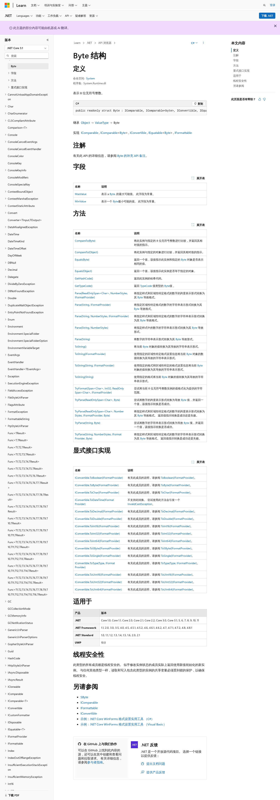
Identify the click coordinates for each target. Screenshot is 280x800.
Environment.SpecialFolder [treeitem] (23, 333)
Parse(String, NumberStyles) (91, 327)
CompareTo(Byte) (85, 240)
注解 (236, 55)
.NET (89, 43)
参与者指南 (95, 762)
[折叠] (48, 39)
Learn (77, 43)
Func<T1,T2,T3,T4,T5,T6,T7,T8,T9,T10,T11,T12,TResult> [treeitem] (28, 544)
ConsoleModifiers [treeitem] (18, 177)
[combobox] (27, 48)
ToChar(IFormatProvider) (175, 492)
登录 (272, 5)
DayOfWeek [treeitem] (15, 255)
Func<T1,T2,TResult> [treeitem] (20, 447)
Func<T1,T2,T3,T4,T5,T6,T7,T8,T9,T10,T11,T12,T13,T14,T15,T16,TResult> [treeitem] (28, 592)
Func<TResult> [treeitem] (17, 433)
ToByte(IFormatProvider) (175, 485)
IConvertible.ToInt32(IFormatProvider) (97, 533)
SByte (84, 697)
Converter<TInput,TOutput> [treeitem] (25, 220)
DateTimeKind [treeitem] (16, 241)
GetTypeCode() (83, 286)
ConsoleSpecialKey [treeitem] (19, 184)
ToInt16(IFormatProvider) (175, 526)
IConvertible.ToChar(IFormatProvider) (97, 492)
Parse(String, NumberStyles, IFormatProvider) (102, 316)
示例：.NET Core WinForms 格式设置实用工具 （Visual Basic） (123, 724)
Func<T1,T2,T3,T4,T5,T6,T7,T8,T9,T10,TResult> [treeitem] (28, 520)
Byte (123, 133)
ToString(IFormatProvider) (90, 354)
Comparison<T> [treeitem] (17, 127)
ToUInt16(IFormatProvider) (176, 574)
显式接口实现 (241, 70)
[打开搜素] (264, 5)
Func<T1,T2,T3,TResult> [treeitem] (22, 454)
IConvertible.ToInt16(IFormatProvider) (97, 526)
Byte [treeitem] (13, 66)
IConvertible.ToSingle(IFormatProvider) (98, 556)
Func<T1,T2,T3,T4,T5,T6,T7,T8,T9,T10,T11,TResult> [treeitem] (28, 532)
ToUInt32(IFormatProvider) (177, 582)
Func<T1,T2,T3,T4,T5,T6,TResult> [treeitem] (27, 476)
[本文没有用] (264, 99)
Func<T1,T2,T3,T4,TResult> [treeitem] (23, 461)
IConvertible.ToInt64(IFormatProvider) (97, 541)
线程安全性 (240, 81)
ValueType (101, 122)
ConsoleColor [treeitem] (16, 156)
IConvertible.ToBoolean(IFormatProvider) (99, 477)
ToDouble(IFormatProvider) (177, 519)
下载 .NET (267, 16)
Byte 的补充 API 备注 (131, 156)
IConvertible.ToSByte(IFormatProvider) (97, 548)
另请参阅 (238, 86)
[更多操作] (203, 43)
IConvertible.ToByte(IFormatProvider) (97, 485)
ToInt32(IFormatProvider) (176, 533)
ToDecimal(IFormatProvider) (177, 511)
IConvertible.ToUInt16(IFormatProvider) (98, 574)
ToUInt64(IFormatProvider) (177, 589)
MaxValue (80, 194)
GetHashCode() (84, 278)
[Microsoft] (7, 5)
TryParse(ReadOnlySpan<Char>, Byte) (97, 400)
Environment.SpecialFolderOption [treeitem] (28, 340)
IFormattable (183, 133)
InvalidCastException (140, 504)
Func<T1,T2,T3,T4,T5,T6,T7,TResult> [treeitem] (28, 485)
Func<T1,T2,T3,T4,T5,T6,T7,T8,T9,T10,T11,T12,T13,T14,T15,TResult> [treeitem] (28, 580)
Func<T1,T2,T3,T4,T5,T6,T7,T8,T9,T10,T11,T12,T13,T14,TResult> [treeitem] (28, 568)
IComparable (89, 133)
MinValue (80, 201)
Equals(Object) (83, 271)
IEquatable (155, 133)
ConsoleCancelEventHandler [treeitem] (24, 149)
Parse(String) (82, 339)
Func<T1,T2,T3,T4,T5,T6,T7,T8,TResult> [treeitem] (28, 497)
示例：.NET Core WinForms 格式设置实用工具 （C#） (117, 719)
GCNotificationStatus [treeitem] (20, 623)
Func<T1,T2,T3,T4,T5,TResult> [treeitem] (25, 468)
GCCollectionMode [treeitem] (19, 608)
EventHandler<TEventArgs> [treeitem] (24, 369)
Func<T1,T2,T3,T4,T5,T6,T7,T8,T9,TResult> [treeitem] (28, 509)
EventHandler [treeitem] (16, 362)
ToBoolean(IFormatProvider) (177, 477)
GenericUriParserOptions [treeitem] (22, 637)
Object (85, 122)
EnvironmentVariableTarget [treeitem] (23, 348)
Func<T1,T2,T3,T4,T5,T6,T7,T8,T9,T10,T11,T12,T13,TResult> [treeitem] (28, 556)
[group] (140, 111)
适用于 (237, 75)
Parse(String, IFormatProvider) (93, 304)
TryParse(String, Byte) (87, 423)
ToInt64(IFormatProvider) (176, 541)
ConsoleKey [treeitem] (15, 163)
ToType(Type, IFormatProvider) (179, 563)
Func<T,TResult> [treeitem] (18, 440)
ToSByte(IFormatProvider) (176, 548)
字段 (236, 60)
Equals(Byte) (82, 259)
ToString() (80, 346)
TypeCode (146, 286)
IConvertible (138, 133)
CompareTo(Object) (86, 252)
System (90, 78)
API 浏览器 (104, 43)
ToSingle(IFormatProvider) (176, 556)
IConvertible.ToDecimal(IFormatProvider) (99, 511)
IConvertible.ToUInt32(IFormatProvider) (98, 582)
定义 (236, 50)
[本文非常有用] (259, 99)
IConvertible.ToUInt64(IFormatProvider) (98, 589)
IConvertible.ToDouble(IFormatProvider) (98, 519)
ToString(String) (84, 377)
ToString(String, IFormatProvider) (94, 365)
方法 (236, 65)
